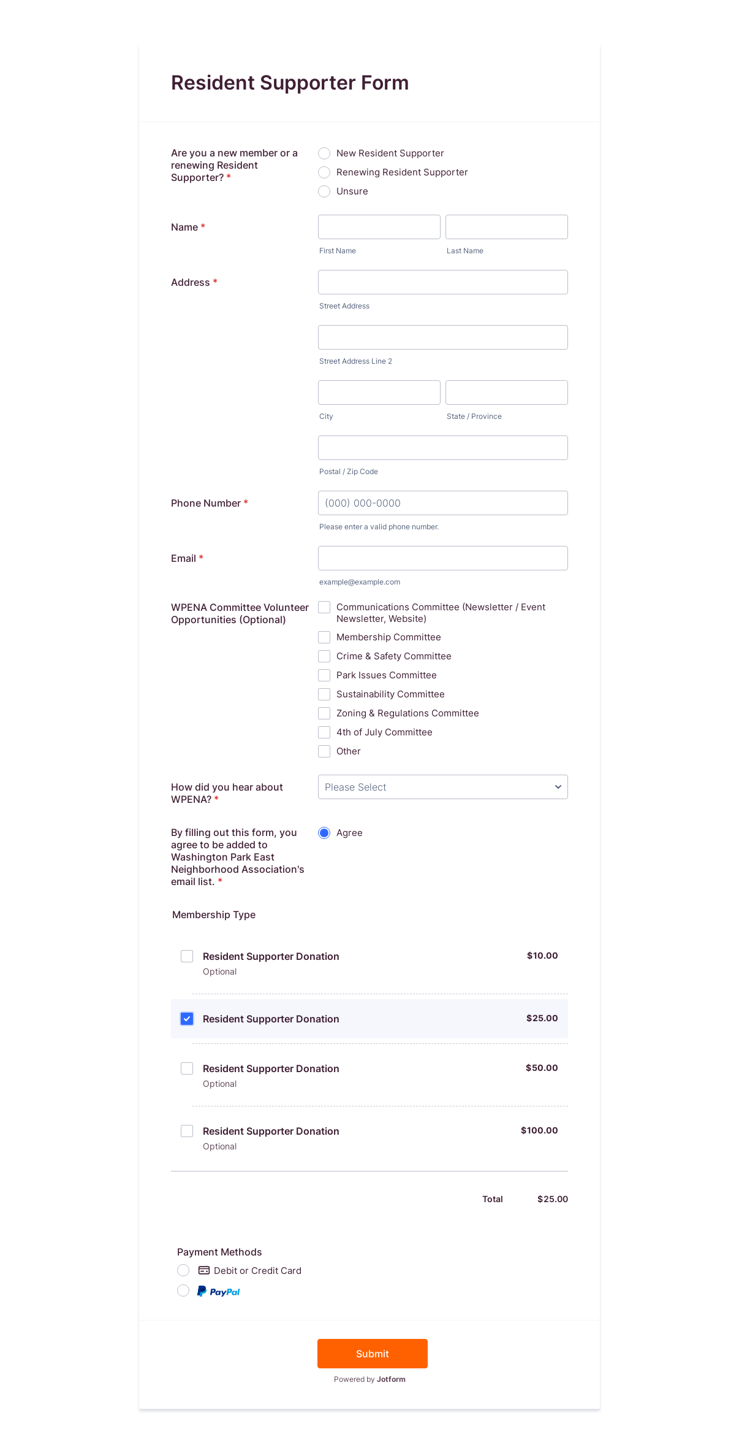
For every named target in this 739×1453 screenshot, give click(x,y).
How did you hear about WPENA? (227, 793)
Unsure (352, 191)
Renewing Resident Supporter (402, 172)
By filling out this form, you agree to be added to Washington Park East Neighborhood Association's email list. (238, 857)
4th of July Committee (384, 732)
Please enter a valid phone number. (379, 526)
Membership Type (214, 914)
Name (188, 227)
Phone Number (209, 503)
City (326, 416)
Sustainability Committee (390, 694)
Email (187, 558)
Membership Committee (388, 637)
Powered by (370, 1379)
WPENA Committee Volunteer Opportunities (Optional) (240, 613)
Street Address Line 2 (355, 361)
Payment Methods (219, 1252)
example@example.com (359, 581)
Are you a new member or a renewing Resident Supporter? (234, 165)
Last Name (465, 250)
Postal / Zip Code (348, 471)
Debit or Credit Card (249, 1270)
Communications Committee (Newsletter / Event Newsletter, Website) (440, 612)
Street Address (344, 305)
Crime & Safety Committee (394, 656)
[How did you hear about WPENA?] (443, 787)
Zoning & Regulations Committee (407, 713)
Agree (349, 832)
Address (194, 282)
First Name (337, 250)
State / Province (474, 416)
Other (348, 751)
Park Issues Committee (386, 675)
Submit (372, 1354)
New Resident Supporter (390, 153)
